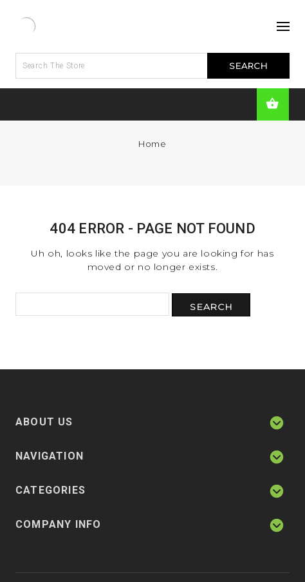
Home (152, 144)
